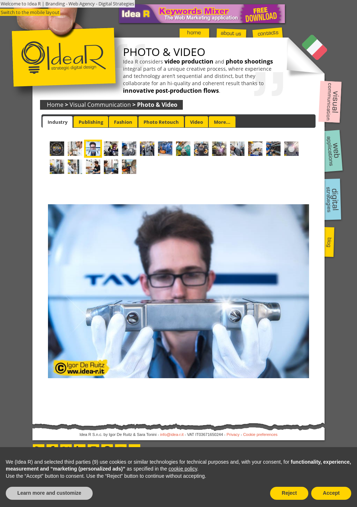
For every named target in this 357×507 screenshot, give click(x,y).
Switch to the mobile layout (30, 12)
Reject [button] (289, 493)
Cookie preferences (260, 434)
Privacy (232, 434)
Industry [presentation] (57, 122)
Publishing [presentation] (91, 122)
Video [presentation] (196, 122)
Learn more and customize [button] (49, 493)
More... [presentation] (222, 122)
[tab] (57, 122)
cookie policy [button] (182, 469)
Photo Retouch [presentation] (161, 122)
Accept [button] (331, 493)
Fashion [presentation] (123, 122)
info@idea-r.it (172, 434)
